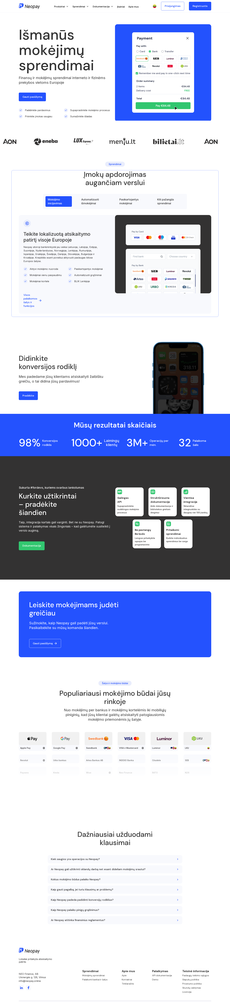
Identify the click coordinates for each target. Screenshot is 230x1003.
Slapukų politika (190, 979)
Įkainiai (121, 6)
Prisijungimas (173, 6)
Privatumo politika (192, 983)
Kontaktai (127, 979)
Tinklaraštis (128, 983)
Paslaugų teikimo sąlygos (195, 975)
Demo (155, 979)
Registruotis (200, 6)
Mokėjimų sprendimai (93, 975)
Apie (124, 975)
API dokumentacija (162, 975)
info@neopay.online (30, 980)
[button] (61, 6)
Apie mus (133, 6)
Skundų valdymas (191, 987)
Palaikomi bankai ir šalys (95, 979)
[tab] (58, 201)
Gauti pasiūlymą (32, 97)
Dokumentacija (31, 545)
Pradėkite (28, 395)
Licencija (186, 991)
